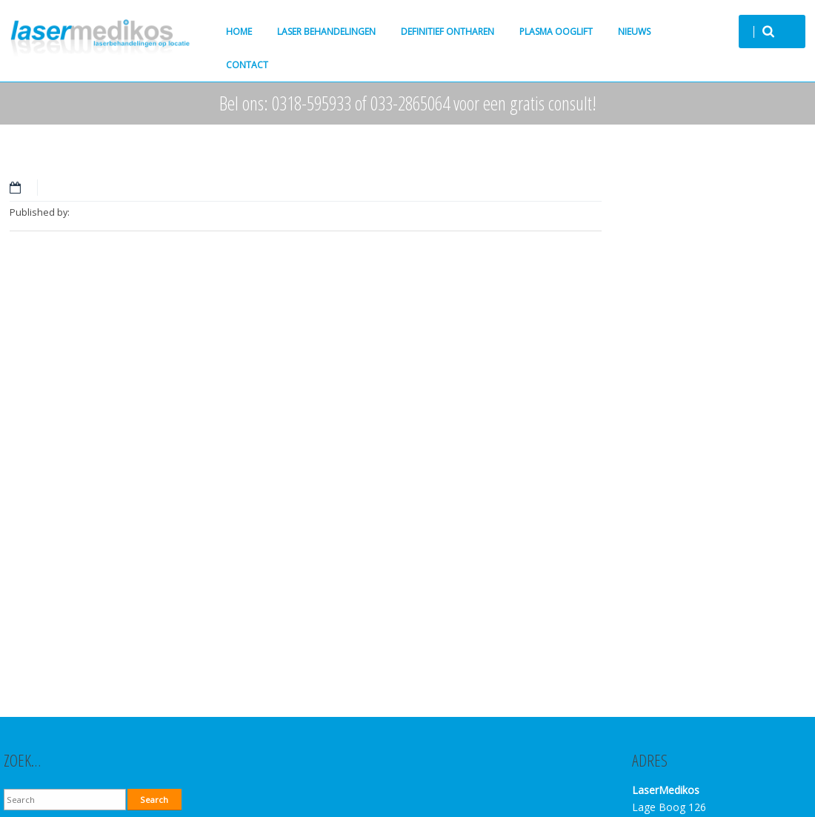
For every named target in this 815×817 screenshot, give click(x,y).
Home (239, 31)
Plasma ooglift (556, 31)
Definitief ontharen (447, 31)
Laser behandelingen (326, 31)
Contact (247, 65)
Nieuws (634, 31)
